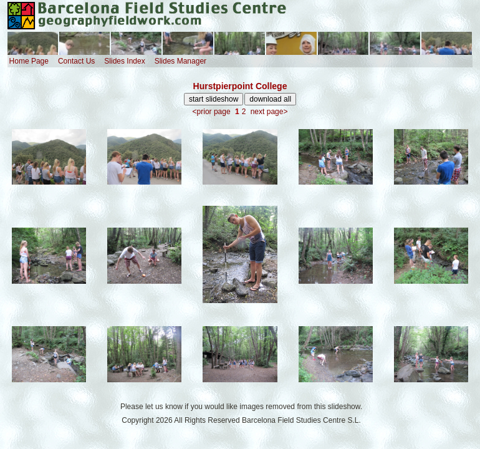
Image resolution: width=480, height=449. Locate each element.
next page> (269, 111)
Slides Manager (180, 61)
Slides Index (124, 61)
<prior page (212, 111)
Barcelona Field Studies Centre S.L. (301, 420)
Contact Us (76, 61)
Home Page (29, 61)
